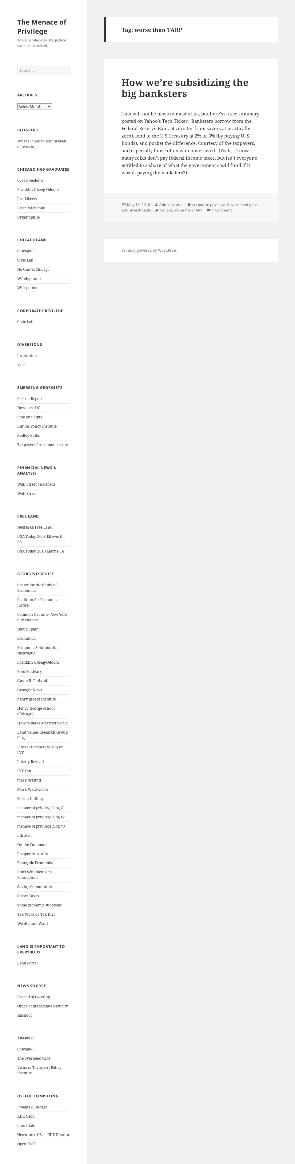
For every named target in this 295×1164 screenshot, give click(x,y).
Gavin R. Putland (32, 680)
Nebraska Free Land (34, 527)
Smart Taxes (28, 895)
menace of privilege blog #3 (41, 826)
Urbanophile (28, 217)
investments (140, 210)
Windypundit (29, 278)
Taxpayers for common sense (42, 444)
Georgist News (29, 690)
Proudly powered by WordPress (149, 250)
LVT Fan (24, 771)
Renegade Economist (35, 862)
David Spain (28, 629)
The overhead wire (33, 1058)
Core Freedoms (30, 180)
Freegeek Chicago (32, 1107)
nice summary (243, 114)
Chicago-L (25, 251)
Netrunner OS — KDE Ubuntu (43, 1134)
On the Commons (32, 844)
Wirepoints (27, 287)
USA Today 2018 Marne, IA (40, 551)
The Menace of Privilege (41, 26)
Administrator (171, 204)
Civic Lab (25, 260)
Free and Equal (30, 417)
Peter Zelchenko (31, 208)
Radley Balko (28, 435)
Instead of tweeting (33, 996)
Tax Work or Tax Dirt (36, 914)
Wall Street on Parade (36, 484)
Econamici (26, 638)
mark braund (29, 780)
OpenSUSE (26, 1144)
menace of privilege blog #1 (41, 807)
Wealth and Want (32, 923)
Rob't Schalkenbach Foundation (34, 874)
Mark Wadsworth (32, 789)
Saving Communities (35, 886)
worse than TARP (188, 210)
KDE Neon (26, 1116)
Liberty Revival (30, 761)
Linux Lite (26, 1125)
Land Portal (27, 963)
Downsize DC (28, 407)
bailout (166, 210)
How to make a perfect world (42, 723)
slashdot (24, 1015)
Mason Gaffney (30, 798)
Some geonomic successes (39, 905)
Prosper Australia (32, 853)
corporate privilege (208, 204)
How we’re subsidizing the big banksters (185, 88)
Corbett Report (29, 398)
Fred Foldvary (29, 671)
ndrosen (24, 835)
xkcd (21, 364)
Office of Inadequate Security (42, 1006)
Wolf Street (27, 493)
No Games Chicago (33, 269)
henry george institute (36, 699)
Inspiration (27, 355)
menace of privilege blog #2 (41, 817)
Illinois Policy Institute (37, 426)
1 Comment (222, 210)
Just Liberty (27, 198)
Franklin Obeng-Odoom (38, 189)
